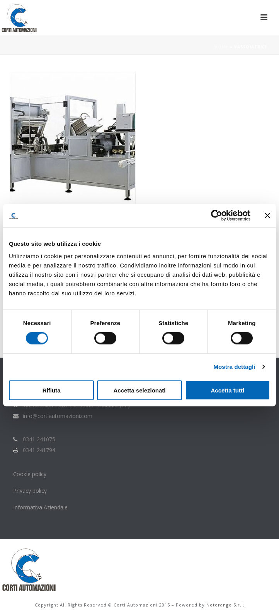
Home (221, 47)
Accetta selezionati (139, 390)
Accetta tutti (227, 390)
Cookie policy (30, 474)
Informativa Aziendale (40, 507)
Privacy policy (30, 490)
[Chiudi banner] (267, 215)
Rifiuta (52, 390)
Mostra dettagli (234, 366)
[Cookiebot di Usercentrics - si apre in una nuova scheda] (216, 215)
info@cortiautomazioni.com (57, 416)
